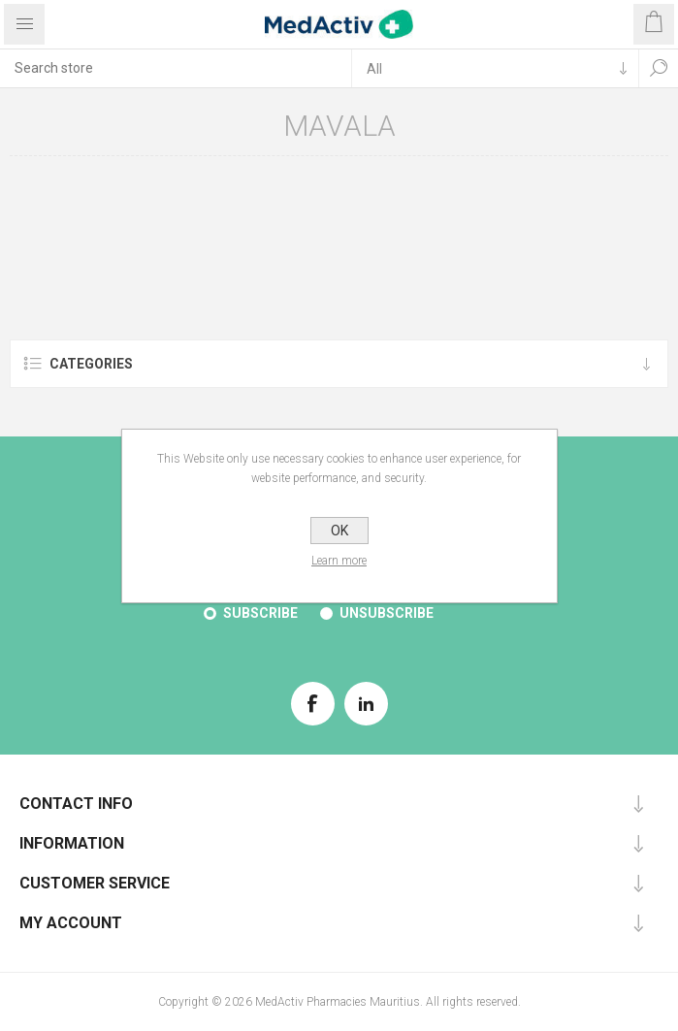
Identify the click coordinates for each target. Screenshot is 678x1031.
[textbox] (175, 67)
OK (339, 530)
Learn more (339, 560)
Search (658, 67)
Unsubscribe (386, 613)
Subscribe (260, 613)
